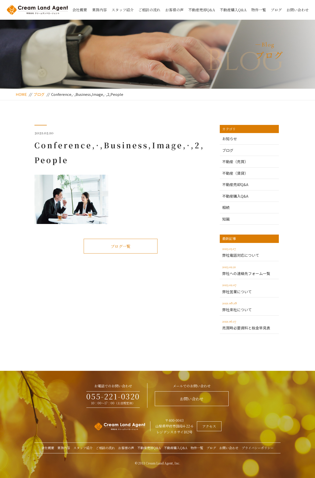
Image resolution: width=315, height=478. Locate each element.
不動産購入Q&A (233, 9)
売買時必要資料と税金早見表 (249, 324)
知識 (226, 219)
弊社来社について (249, 306)
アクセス (209, 426)
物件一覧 (258, 9)
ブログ (276, 9)
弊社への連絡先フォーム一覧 (249, 270)
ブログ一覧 (120, 246)
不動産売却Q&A (201, 9)
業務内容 (99, 9)
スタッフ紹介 (122, 9)
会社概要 (79, 9)
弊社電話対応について (249, 251)
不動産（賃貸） (235, 173)
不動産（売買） (235, 161)
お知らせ (229, 138)
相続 (226, 207)
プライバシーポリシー (258, 447)
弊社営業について (249, 288)
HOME (21, 94)
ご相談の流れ (149, 9)
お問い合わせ (297, 9)
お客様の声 (174, 9)
